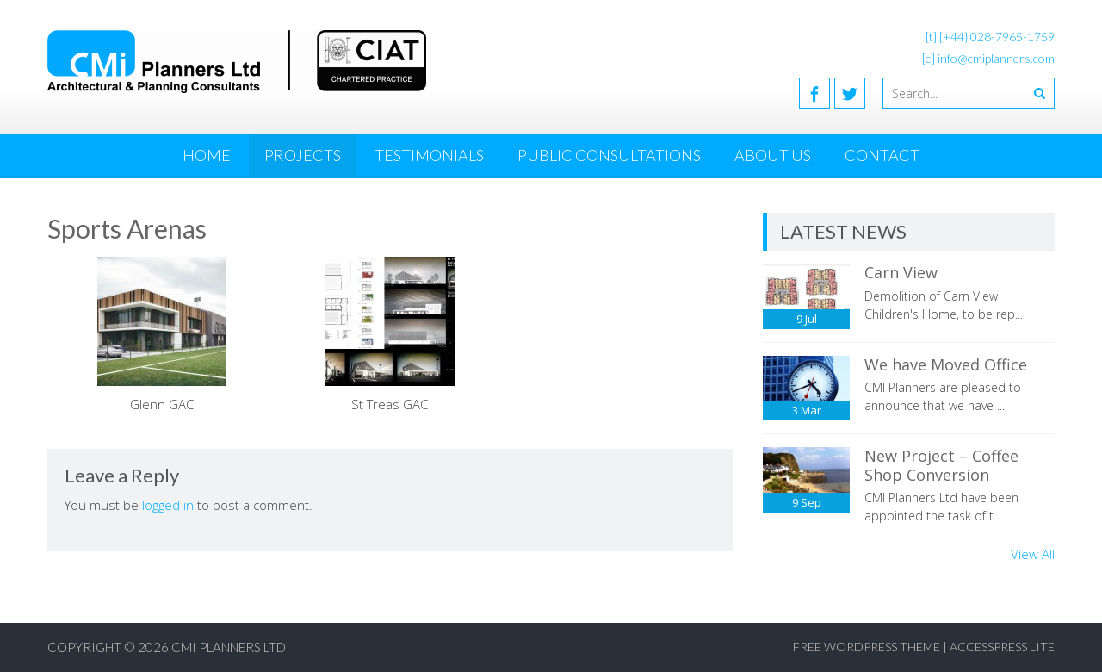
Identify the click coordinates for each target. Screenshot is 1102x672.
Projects (302, 155)
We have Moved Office (945, 364)
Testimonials (429, 155)
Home (207, 155)
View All (1033, 554)
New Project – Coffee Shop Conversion (941, 465)
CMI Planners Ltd (228, 647)
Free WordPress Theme (866, 646)
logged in (168, 504)
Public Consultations (609, 155)
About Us (772, 155)
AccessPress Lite (1002, 646)
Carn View (901, 272)
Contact (882, 155)
